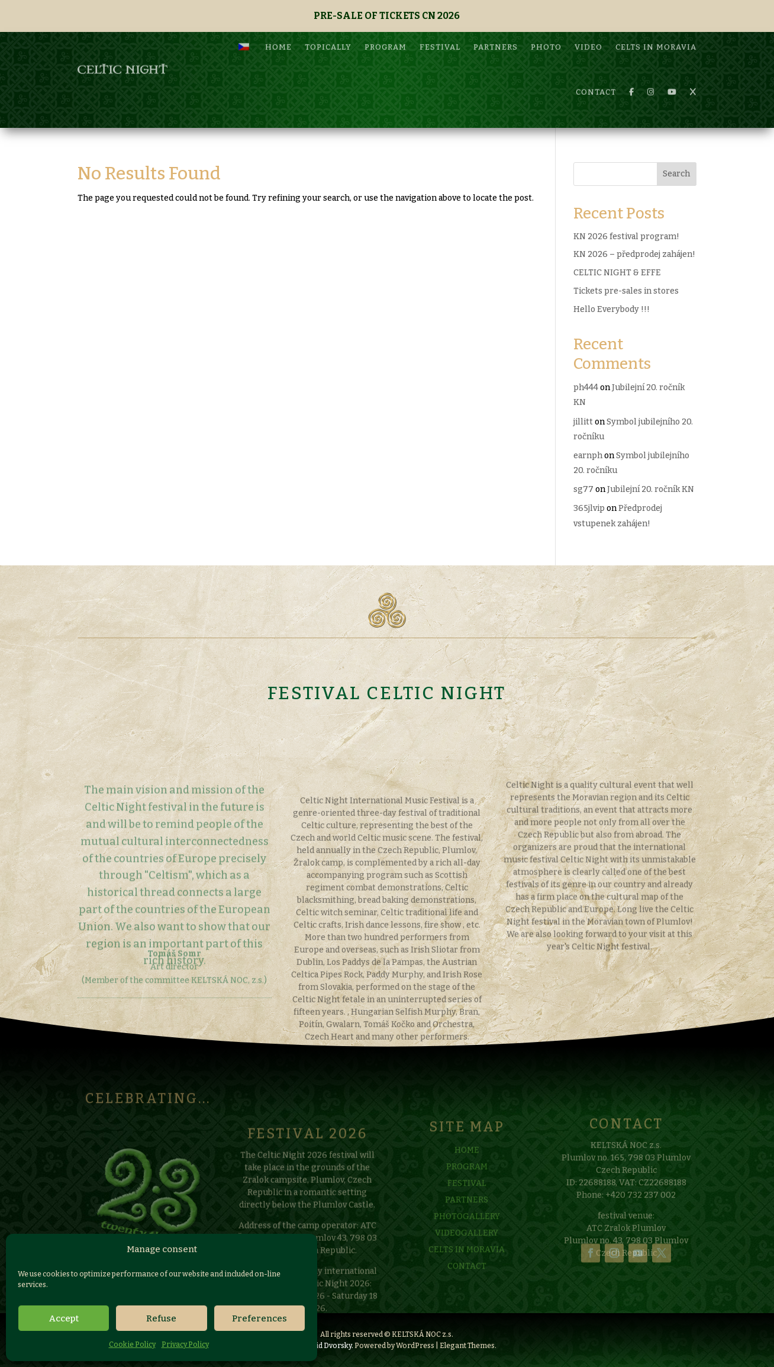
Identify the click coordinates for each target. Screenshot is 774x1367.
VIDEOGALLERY (466, 1254)
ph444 (585, 387)
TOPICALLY (328, 32)
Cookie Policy (132, 1344)
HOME (278, 32)
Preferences (259, 1318)
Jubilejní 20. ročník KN (650, 489)
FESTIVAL (440, 32)
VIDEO (588, 32)
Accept (64, 1318)
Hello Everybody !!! (611, 309)
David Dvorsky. (328, 1346)
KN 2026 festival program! (626, 236)
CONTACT (596, 77)
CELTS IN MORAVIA (655, 32)
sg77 (583, 489)
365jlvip (589, 508)
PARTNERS (495, 32)
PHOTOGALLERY (467, 1238)
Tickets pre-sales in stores (626, 291)
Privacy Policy (185, 1344)
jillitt (583, 422)
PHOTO (546, 32)
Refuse (161, 1318)
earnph (587, 456)
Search (676, 174)
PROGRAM (386, 32)
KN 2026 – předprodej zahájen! (634, 254)
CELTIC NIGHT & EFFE (617, 273)
